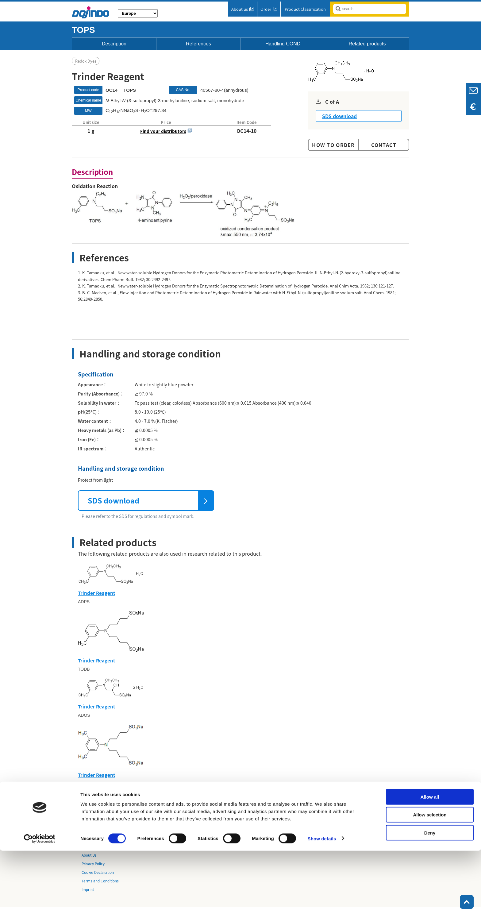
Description (114, 43)
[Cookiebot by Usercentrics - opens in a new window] (40, 906)
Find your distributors (163, 131)
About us (239, 9)
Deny (430, 900)
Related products (367, 43)
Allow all (430, 864)
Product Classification (305, 9)
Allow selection (429, 882)
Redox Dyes (85, 61)
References (198, 43)
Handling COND (283, 43)
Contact (384, 144)
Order (265, 9)
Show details (322, 905)
